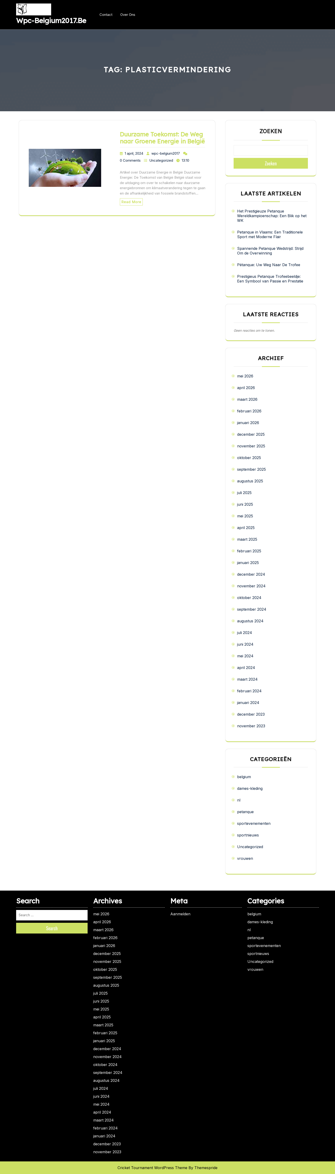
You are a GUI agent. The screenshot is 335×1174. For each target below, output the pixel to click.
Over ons (127, 14)
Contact (106, 14)
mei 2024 (245, 656)
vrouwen (245, 858)
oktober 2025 (249, 457)
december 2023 (251, 714)
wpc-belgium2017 (165, 153)
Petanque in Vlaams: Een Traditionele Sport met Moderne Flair (270, 234)
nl (238, 800)
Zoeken (271, 131)
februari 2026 (249, 411)
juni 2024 (245, 644)
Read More (131, 202)
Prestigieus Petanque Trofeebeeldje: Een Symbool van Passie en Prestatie (270, 278)
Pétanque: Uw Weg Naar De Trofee (268, 264)
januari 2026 (248, 422)
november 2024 (251, 586)
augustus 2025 (250, 481)
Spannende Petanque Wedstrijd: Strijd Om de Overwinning (270, 250)
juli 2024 (244, 632)
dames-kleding (250, 788)
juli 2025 (244, 492)
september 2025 (251, 469)
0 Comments (130, 160)
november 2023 (251, 726)
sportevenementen (254, 823)
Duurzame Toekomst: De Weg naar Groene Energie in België (162, 138)
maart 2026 (247, 399)
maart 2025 (247, 539)
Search (52, 928)
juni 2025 (245, 504)
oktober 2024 (249, 597)
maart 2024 (247, 679)
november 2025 (251, 446)
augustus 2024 (250, 621)
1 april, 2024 (134, 153)
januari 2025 (248, 562)
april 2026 (246, 387)
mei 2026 (245, 376)
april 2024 (246, 667)
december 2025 (251, 434)
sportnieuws (248, 835)
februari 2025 (249, 551)
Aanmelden (180, 914)
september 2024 (251, 609)
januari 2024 (248, 702)
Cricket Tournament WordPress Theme (152, 1167)
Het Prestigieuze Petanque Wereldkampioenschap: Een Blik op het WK (271, 216)
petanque (245, 811)
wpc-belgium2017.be (51, 20)
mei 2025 (245, 516)
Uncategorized (161, 160)
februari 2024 (249, 691)
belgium (244, 776)
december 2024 (251, 574)
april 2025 (246, 527)
